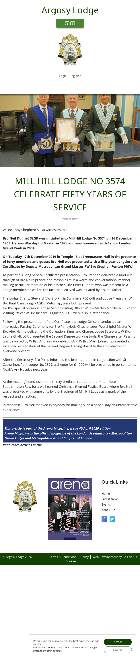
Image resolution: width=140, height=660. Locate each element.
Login (63, 76)
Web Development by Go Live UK (115, 557)
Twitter (112, 519)
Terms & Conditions (62, 557)
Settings (118, 649)
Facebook (104, 519)
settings (57, 650)
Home (106, 493)
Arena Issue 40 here (58, 445)
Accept (118, 642)
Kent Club (108, 510)
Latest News (110, 499)
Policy (85, 557)
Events (106, 504)
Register (75, 76)
